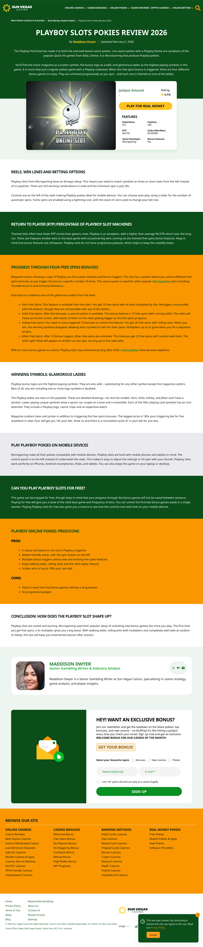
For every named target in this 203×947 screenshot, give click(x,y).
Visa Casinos (109, 839)
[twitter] (173, 668)
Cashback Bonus (63, 852)
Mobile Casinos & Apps (19, 857)
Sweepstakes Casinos (18, 875)
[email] (183, 668)
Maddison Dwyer (84, 42)
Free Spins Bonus (64, 839)
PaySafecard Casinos (115, 875)
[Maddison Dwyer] (30, 675)
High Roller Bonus (64, 861)
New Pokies (157, 843)
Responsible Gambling (40, 901)
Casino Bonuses (96, 7)
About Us (33, 905)
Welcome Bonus (63, 834)
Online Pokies (118, 7)
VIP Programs (62, 866)
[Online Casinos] (85, 8)
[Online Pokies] (129, 8)
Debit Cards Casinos (114, 834)
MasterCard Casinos (114, 843)
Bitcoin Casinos (111, 852)
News (8, 915)
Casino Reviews (140, 7)
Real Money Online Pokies (61, 20)
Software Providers (161, 848)
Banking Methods (116, 830)
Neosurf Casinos (112, 861)
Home (8, 901)
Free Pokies (157, 834)
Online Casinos (74, 7)
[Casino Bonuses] (108, 8)
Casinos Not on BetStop (20, 861)
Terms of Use (12, 910)
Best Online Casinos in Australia (27, 20)
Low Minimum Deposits (20, 848)
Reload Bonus (62, 857)
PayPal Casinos (111, 870)
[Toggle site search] (198, 8)
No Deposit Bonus (64, 843)
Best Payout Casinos (18, 839)
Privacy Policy (13, 905)
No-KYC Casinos (15, 866)
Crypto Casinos (159, 7)
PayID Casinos (110, 866)
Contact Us (34, 910)
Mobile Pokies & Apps (163, 839)
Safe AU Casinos (15, 852)
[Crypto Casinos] (170, 8)
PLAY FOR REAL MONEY (145, 106)
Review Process (36, 915)
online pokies (130, 350)
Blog (8, 919)
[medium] (178, 668)
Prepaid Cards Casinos (116, 848)
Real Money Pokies (165, 830)
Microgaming (161, 281)
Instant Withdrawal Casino (22, 843)
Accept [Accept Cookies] (153, 934)
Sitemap (32, 919)
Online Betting (182, 7)
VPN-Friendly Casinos (18, 870)
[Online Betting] (193, 8)
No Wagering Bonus (66, 848)
